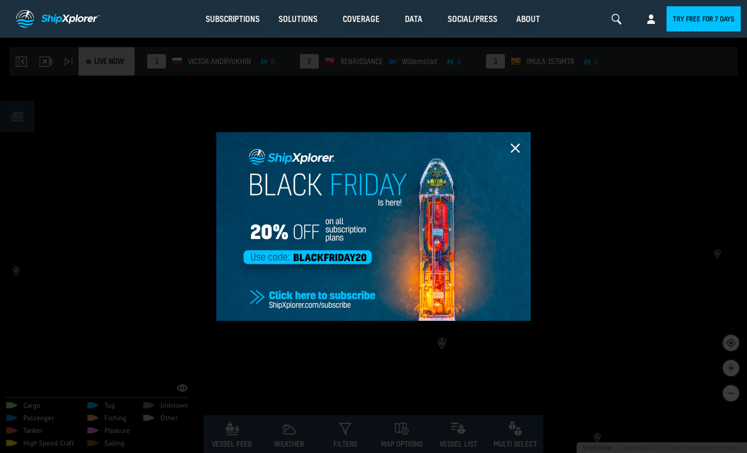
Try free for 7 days (703, 18)
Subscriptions (233, 19)
